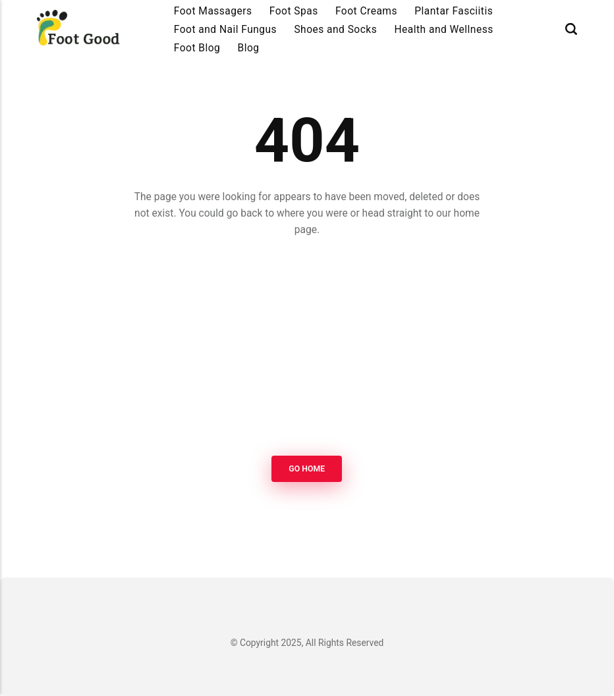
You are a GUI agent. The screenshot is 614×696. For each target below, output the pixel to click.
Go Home (307, 468)
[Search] (571, 28)
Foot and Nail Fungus (225, 30)
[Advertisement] (307, 348)
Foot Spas (293, 11)
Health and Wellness (444, 30)
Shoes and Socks (335, 30)
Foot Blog (197, 48)
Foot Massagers (213, 11)
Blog (249, 48)
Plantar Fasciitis (453, 11)
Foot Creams (366, 11)
